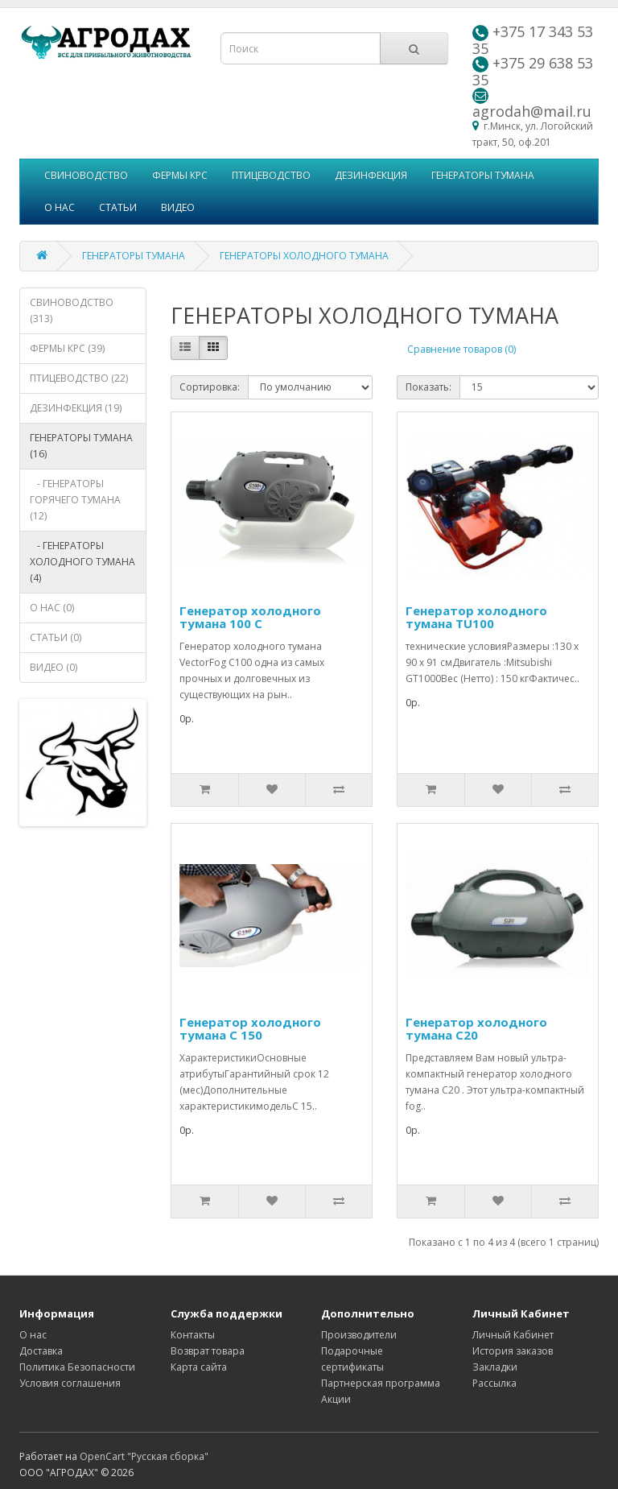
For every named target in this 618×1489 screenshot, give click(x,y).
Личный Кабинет (513, 1335)
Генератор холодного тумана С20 (476, 1029)
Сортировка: (209, 387)
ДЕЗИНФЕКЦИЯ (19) (76, 408)
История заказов (512, 1351)
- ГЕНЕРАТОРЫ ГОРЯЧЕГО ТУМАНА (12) (75, 500)
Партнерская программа (380, 1383)
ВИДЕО (178, 207)
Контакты (193, 1335)
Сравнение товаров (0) (461, 349)
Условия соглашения (70, 1383)
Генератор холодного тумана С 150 (250, 1029)
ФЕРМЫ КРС (180, 175)
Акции (336, 1399)
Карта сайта (199, 1367)
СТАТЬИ (118, 207)
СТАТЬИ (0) (55, 637)
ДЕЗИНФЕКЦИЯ (371, 175)
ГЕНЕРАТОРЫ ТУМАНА (482, 175)
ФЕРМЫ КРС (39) (67, 348)
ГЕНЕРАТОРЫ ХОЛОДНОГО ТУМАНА (304, 256)
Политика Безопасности (77, 1367)
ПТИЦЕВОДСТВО (271, 175)
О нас (33, 1335)
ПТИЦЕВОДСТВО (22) (79, 378)
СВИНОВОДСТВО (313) (71, 310)
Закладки (494, 1367)
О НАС (59, 207)
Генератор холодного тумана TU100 (476, 617)
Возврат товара (208, 1351)
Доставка (41, 1351)
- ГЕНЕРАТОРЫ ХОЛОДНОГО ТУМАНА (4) (82, 562)
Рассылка (494, 1383)
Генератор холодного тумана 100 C (250, 617)
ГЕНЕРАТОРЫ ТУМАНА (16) (81, 446)
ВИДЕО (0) (53, 667)
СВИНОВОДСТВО (86, 175)
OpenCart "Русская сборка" (144, 1456)
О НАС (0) (52, 607)
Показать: (428, 387)
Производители (359, 1335)
